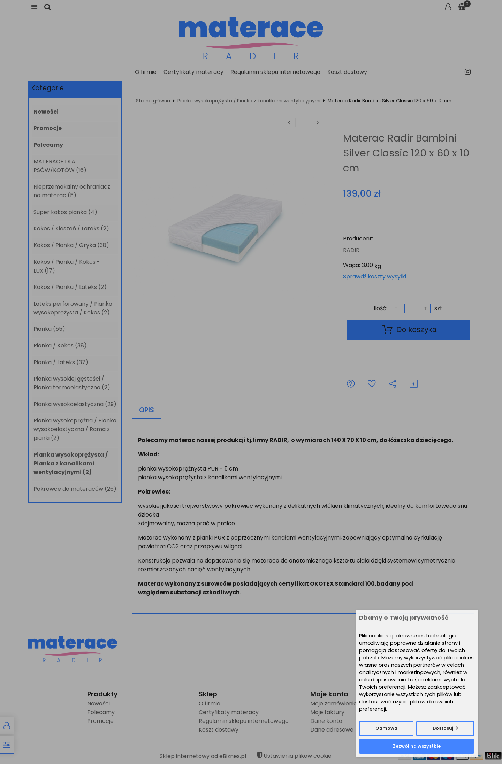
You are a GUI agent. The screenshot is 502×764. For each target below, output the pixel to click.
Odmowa (386, 728)
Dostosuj (443, 728)
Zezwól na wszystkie (417, 746)
